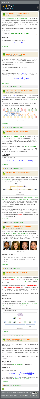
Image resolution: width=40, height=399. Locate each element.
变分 (16, 86)
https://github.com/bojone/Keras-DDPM (20, 33)
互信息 (18, 385)
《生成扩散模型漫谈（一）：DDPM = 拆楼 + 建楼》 (16, 18)
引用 (21, 15)
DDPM (20, 50)
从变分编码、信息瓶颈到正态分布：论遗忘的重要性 (18, 339)
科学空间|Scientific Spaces (8, 7)
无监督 (16, 127)
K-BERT (35, 99)
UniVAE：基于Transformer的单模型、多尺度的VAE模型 (19, 90)
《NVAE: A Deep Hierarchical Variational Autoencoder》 (16, 233)
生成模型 (16, 50)
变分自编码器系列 (8, 179)
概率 (14, 86)
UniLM (31, 99)
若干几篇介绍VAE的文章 (17, 364)
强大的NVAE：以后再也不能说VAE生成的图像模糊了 (18, 226)
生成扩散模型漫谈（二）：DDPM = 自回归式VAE (17, 13)
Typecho (31, 395)
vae (13, 50)
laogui (24, 395)
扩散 (22, 50)
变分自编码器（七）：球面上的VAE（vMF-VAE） (17, 131)
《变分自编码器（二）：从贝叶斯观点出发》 (19, 199)
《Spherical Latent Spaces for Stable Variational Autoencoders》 (21, 148)
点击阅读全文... (5, 46)
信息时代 (8, 50)
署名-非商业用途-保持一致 (11, 393)
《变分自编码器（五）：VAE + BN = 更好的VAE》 (14, 136)
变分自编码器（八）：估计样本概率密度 (15, 54)
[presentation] (20, 42)
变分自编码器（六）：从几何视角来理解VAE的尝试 (18, 172)
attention (21, 127)
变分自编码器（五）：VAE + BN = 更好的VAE (16, 272)
